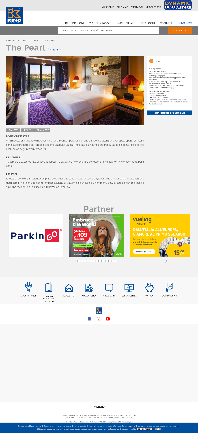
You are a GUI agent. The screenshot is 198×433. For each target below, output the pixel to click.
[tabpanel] (36, 236)
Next (166, 260)
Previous (30, 260)
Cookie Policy (144, 429)
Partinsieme (125, 23)
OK (158, 429)
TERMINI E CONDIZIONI (48, 298)
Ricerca (180, 30)
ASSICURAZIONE (48, 302)
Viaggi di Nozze (100, 23)
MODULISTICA (99, 407)
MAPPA (27, 130)
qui (178, 426)
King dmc (185, 23)
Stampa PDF (43, 130)
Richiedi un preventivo (169, 112)
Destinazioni (74, 23)
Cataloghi (147, 23)
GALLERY (13, 130)
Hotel (157, 61)
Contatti (166, 23)
